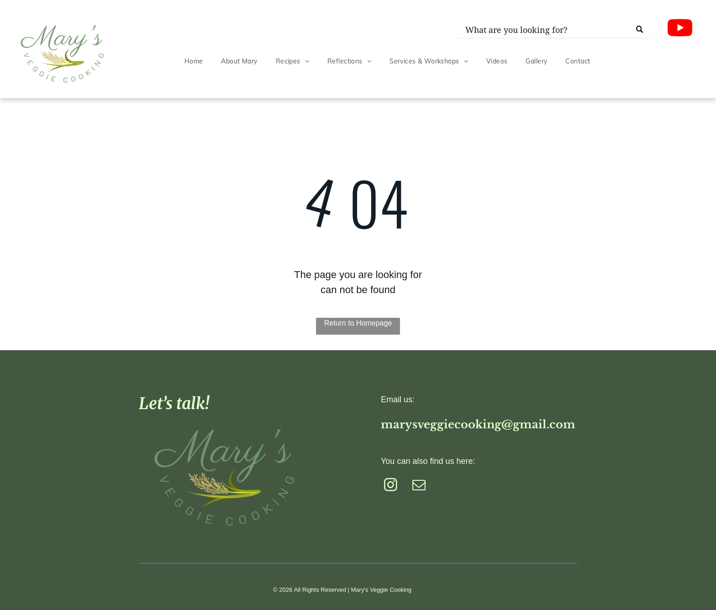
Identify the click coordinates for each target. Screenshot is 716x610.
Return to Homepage (358, 323)
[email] (419, 486)
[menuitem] (193, 61)
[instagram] (390, 486)
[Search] (554, 30)
